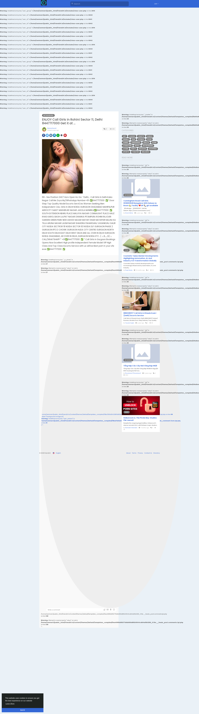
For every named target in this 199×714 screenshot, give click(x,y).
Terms (134, 453)
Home (154, 142)
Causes (132, 136)
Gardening (135, 142)
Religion (142, 149)
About (128, 453)
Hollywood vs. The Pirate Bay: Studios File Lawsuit (140, 419)
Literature (127, 146)
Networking (48, 115)
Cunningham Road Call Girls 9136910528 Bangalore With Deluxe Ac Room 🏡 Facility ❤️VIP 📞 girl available (140, 203)
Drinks (126, 139)
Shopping (153, 149)
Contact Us (148, 453)
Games (125, 142)
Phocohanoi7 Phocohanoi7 (133, 373)
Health (146, 142)
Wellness (145, 152)
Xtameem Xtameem (131, 428)
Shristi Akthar (129, 213)
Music (137, 146)
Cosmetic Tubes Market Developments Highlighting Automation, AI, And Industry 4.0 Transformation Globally (140, 258)
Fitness (141, 139)
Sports (126, 152)
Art (124, 136)
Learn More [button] (10, 704)
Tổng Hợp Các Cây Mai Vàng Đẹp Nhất (140, 366)
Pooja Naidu (128, 270)
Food (149, 139)
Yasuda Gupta (129, 323)
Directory (156, 453)
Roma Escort (51, 128)
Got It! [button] (22, 710)
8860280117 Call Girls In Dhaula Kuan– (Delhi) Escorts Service (140, 314)
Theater (135, 152)
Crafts (141, 136)
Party (133, 149)
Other (125, 149)
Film (133, 139)
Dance (149, 136)
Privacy (140, 453)
